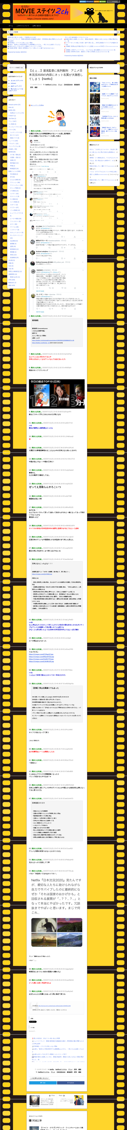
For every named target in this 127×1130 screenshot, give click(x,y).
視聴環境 (13, 274)
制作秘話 (14, 163)
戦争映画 (14, 249)
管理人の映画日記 (15, 271)
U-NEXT (12, 115)
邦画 (13, 255)
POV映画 (14, 174)
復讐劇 (13, 243)
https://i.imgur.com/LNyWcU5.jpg (41, 661)
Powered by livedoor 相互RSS (17, 52)
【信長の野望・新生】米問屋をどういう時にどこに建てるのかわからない (32, 48)
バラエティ (13, 143)
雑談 (36, 87)
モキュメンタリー (16, 232)
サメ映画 (12, 124)
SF (12, 177)
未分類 (12, 260)
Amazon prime (14, 104)
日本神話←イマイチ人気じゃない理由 (20, 42)
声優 (12, 166)
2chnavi (13, 83)
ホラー (13, 224)
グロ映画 (14, 191)
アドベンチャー (16, 185)
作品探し (13, 149)
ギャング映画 (15, 188)
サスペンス (14, 196)
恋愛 (13, 246)
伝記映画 (14, 241)
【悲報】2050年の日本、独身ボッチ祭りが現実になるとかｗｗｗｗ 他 (87, 51)
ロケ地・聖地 (15, 154)
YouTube (12, 118)
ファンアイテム (14, 146)
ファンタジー (15, 221)
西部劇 (13, 252)
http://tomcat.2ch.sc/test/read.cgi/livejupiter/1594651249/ (54, 1006)
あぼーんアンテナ (16, 86)
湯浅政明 (77, 84)
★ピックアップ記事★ (37, 105)
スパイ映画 (14, 202)
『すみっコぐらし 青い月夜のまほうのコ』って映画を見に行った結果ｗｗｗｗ (109, 84)
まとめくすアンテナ (17, 80)
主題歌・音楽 (15, 157)
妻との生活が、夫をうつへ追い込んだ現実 (47, 1038)
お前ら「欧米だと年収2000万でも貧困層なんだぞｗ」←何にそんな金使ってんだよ (35, 44)
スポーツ (14, 204)
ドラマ (12, 129)
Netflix (52, 1069)
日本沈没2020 (68, 84)
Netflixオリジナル (51, 84)
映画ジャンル (15, 171)
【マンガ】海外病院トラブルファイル (76, 37)
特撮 (11, 263)
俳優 (13, 160)
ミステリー (14, 230)
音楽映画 (14, 257)
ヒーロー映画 (15, 218)
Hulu (11, 107)
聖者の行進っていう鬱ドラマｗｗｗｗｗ (102, 166)
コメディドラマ (16, 132)
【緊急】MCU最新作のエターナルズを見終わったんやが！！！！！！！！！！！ (109, 106)
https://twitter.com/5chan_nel (41, 343)
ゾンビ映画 (15, 210)
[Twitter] (43, 1082)
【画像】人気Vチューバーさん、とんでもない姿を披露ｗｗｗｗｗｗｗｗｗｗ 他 (90, 50)
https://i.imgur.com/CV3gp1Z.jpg (41, 654)
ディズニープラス (15, 127)
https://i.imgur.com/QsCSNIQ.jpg (42, 574)
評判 (31, 87)
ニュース (13, 141)
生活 (11, 266)
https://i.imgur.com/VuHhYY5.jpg (41, 659)
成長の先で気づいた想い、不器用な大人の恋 (22, 37)
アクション (15, 182)
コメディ (14, 193)
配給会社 (12, 282)
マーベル (14, 227)
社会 (11, 268)
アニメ (60, 84)
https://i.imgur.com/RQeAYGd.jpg (41, 657)
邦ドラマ (14, 135)
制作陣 (12, 152)
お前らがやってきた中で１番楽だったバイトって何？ (25, 46)
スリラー (14, 207)
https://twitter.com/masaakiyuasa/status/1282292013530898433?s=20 (53, 340)
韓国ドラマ (14, 138)
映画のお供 (15, 277)
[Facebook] (71, 1082)
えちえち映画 (15, 179)
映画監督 (14, 168)
